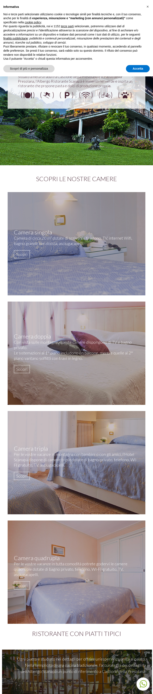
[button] (147, 6)
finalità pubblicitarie (15, 38)
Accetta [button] (138, 68)
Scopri (21, 254)
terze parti (67, 26)
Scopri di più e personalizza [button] (29, 68)
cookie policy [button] (33, 22)
